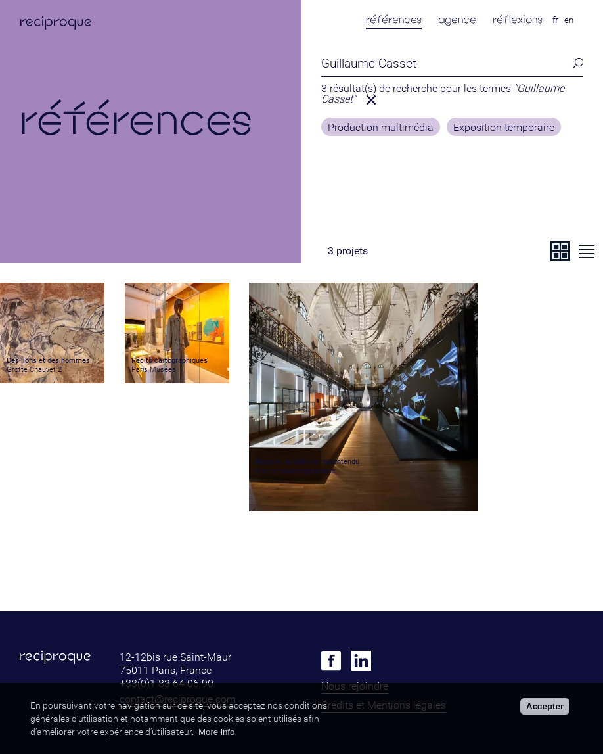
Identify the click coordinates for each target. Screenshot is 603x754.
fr (555, 20)
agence (457, 19)
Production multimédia (381, 127)
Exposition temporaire (503, 127)
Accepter (545, 706)
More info (216, 732)
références (394, 19)
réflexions (518, 19)
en (568, 20)
